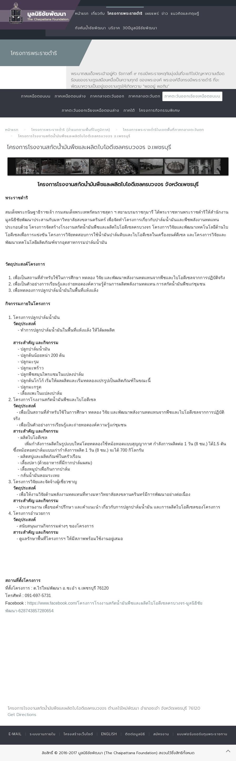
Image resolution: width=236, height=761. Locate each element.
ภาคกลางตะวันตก (144, 96)
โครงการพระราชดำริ (124, 13)
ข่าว (165, 13)
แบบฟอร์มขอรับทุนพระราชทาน (202, 734)
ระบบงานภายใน (42, 734)
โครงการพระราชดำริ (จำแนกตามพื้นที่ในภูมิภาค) (70, 129)
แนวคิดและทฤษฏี (185, 13)
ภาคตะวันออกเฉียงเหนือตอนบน (192, 96)
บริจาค (114, 28)
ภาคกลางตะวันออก (107, 96)
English (109, 734)
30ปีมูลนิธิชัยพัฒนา (140, 28)
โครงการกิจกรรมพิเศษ (159, 110)
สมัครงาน (161, 734)
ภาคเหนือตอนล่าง (70, 96)
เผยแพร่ (152, 13)
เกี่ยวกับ (98, 13)
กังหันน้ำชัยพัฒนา (90, 28)
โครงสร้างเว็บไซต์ (78, 734)
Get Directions (22, 714)
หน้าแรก (82, 13)
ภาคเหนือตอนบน (35, 96)
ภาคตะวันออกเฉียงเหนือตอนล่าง (90, 110)
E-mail (15, 734)
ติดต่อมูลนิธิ (135, 734)
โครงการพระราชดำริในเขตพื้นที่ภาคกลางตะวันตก (163, 129)
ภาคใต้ (129, 110)
